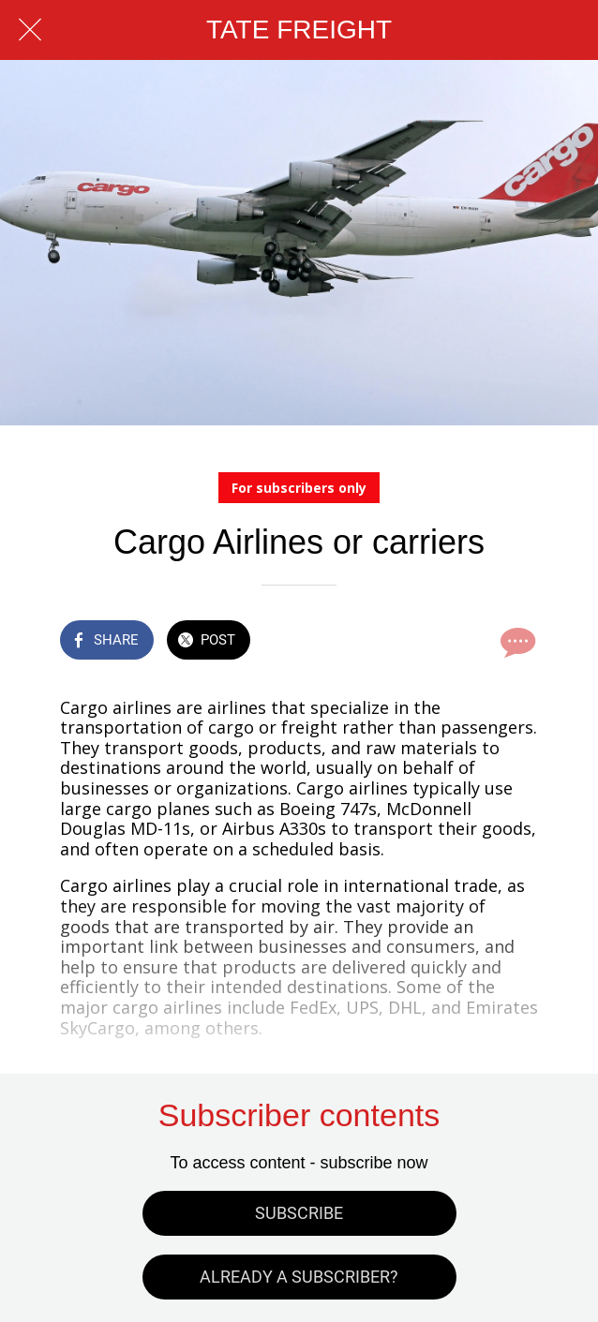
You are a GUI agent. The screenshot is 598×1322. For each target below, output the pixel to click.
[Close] (30, 30)
